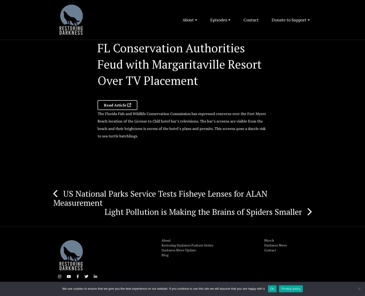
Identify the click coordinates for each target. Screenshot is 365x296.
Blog (165, 255)
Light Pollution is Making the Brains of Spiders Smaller (203, 211)
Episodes (218, 20)
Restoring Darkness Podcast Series (187, 245)
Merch (269, 240)
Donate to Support (289, 20)
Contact (251, 20)
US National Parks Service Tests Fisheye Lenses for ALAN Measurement (160, 198)
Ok (272, 288)
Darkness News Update (179, 250)
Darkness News (275, 245)
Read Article (117, 105)
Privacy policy (291, 288)
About (188, 20)
